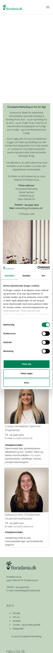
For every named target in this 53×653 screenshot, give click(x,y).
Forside (16, 613)
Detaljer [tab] (27, 275)
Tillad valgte (26, 373)
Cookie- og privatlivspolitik (26, 624)
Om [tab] (43, 275)
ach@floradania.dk (23, 526)
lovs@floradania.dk (23, 438)
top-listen (35, 455)
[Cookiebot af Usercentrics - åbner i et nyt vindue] (38, 268)
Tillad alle (26, 364)
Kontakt (17, 621)
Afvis (26, 382)
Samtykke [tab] (10, 275)
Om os (16, 617)
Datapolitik (18, 628)
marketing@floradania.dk (29, 208)
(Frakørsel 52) (31, 580)
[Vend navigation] (47, 7)
